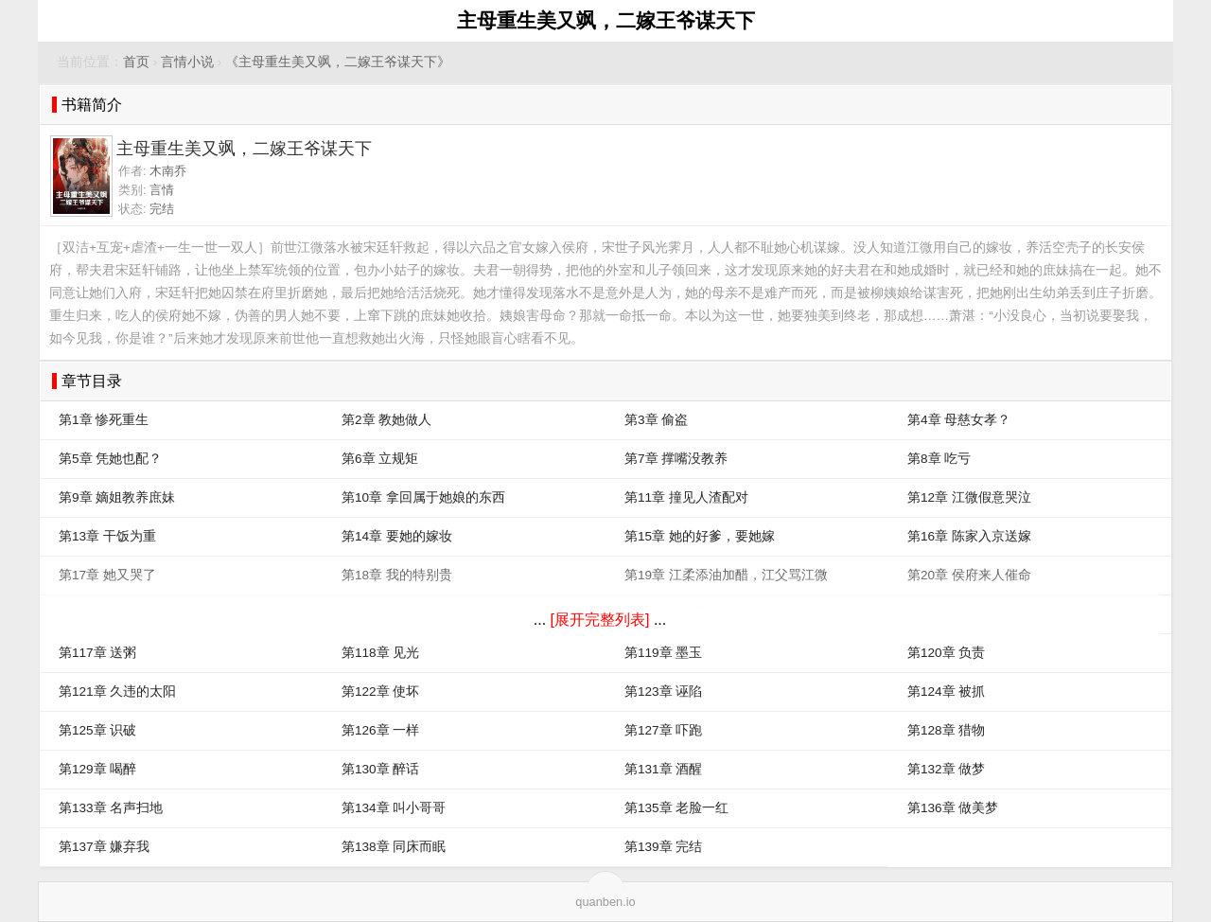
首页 (136, 62)
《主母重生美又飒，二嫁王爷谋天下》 (337, 62)
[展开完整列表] (600, 620)
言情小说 (187, 62)
